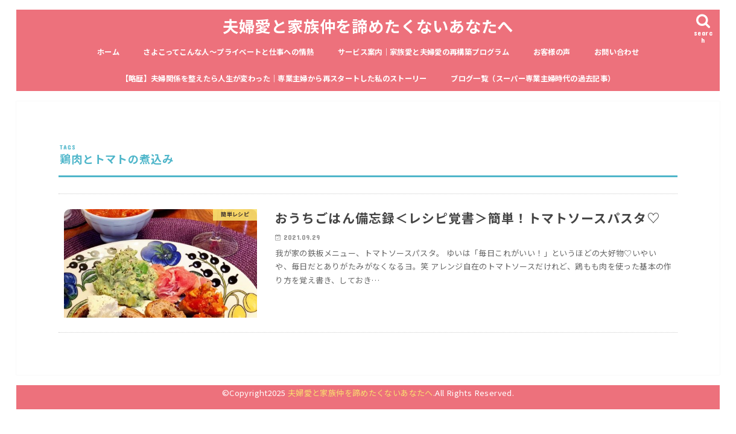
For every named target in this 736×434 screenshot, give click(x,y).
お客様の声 (552, 51)
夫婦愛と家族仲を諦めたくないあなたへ (368, 25)
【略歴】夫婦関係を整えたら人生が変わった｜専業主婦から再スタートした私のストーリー (274, 78)
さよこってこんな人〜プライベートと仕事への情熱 (228, 51)
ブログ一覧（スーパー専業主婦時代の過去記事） (533, 78)
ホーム (108, 51)
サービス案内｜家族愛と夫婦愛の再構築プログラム (424, 51)
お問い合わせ (616, 51)
